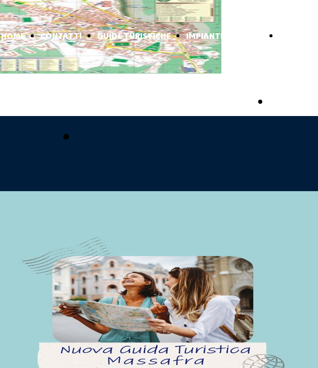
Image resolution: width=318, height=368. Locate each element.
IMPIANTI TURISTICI (225, 36)
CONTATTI (61, 36)
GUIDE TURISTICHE (134, 36)
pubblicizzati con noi (152, 138)
